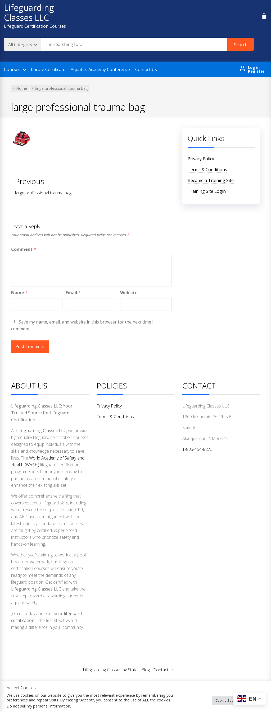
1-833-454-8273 (197, 449)
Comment (23, 249)
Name (19, 293)
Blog (145, 670)
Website (129, 293)
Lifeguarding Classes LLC (29, 12)
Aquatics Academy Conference (100, 69)
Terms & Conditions (207, 169)
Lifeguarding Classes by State (110, 670)
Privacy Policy (201, 159)
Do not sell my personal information (38, 706)
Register (256, 71)
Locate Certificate (48, 69)
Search (240, 45)
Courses (12, 69)
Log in (254, 67)
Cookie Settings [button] (227, 700)
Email (73, 293)
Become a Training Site (211, 180)
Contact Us (146, 69)
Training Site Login (207, 191)
